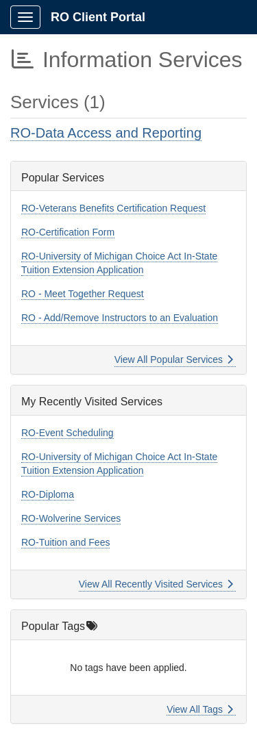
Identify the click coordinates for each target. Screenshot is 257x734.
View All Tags (200, 709)
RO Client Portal (98, 17)
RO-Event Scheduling (67, 432)
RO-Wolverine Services (71, 518)
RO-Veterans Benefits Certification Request (113, 208)
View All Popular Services (173, 359)
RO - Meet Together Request (82, 293)
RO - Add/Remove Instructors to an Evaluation (119, 317)
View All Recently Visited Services (156, 584)
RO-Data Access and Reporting (105, 132)
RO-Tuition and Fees (65, 542)
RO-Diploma (47, 494)
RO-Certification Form (67, 232)
